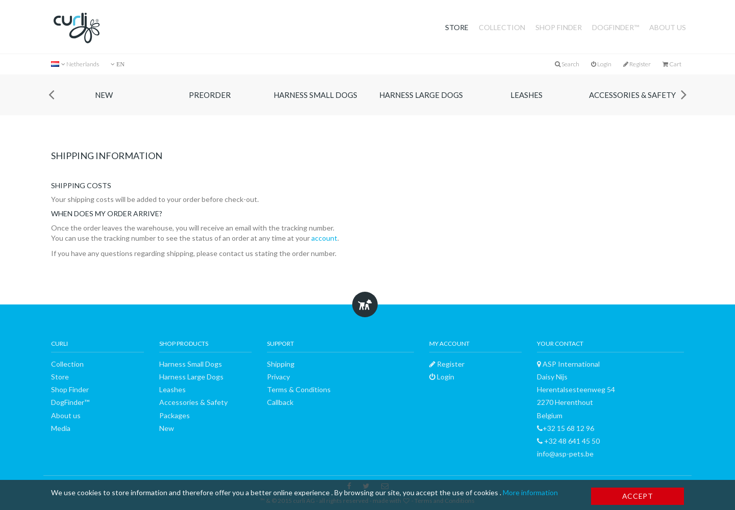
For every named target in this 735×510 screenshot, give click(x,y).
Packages (174, 415)
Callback (280, 402)
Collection (502, 27)
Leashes (526, 94)
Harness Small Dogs (315, 94)
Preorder (210, 94)
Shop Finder (558, 27)
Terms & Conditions (299, 389)
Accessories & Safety (632, 94)
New (104, 94)
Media (60, 428)
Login (601, 64)
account (324, 238)
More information (530, 492)
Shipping (281, 364)
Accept (637, 496)
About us (667, 27)
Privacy (278, 376)
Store (457, 27)
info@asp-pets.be (565, 453)
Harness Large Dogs (421, 94)
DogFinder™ (615, 27)
